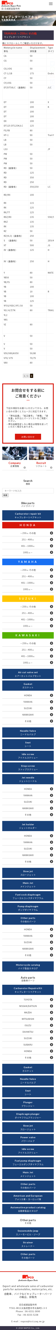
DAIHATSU (28, 1031)
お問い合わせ (28, 436)
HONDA (28, 525)
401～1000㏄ (28, 545)
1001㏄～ (28, 552)
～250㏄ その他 (28, 533)
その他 (28, 721)
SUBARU (27, 1044)
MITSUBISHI (28, 1018)
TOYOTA (28, 999)
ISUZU (28, 1025)
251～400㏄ (28, 539)
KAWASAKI (28, 635)
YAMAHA (28, 561)
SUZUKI (28, 598)
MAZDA (28, 1012)
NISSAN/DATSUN (28, 1005)
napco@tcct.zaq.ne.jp (33, 1321)
